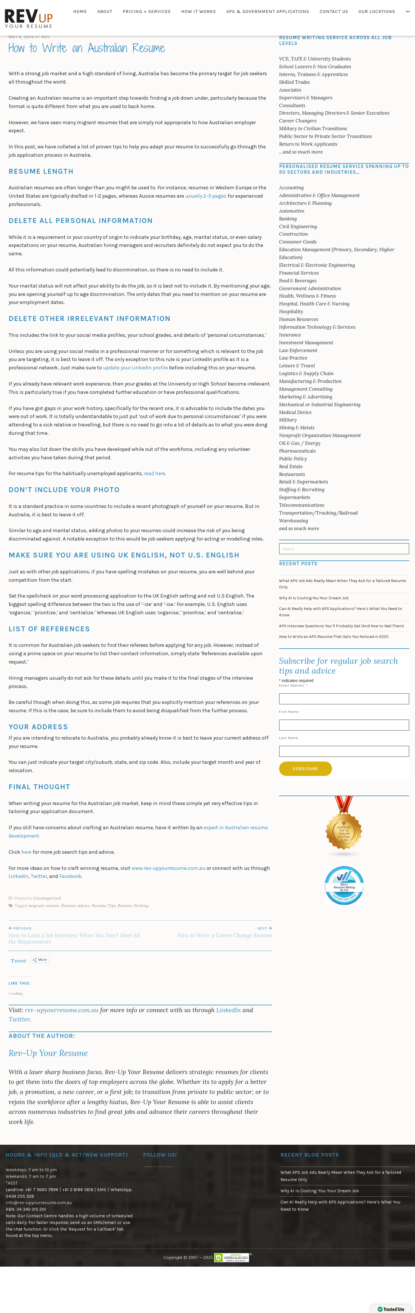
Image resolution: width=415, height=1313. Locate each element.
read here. (156, 473)
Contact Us (334, 11)
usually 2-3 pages (205, 196)
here (26, 852)
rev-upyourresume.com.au (61, 1010)
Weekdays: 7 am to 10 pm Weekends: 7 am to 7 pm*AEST (31, 1176)
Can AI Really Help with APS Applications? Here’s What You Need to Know (340, 611)
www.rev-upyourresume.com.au (168, 868)
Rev (45, 37)
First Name (289, 712)
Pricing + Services (147, 11)
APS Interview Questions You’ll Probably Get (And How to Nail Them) (341, 626)
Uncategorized (47, 898)
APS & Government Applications (267, 11)
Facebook (70, 876)
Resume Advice (75, 905)
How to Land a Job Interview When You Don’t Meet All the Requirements (74, 935)
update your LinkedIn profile (135, 367)
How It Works (198, 11)
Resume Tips (104, 905)
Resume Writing (133, 905)
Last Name (288, 738)
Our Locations (377, 11)
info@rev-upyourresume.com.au (39, 1202)
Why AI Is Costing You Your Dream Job (314, 598)
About (104, 11)
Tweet (18, 959)
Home (80, 11)
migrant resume (44, 905)
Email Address (293, 685)
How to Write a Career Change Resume (206, 932)
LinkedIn (19, 876)
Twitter (39, 876)
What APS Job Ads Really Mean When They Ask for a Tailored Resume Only (342, 584)
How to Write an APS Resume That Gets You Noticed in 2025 (334, 636)
